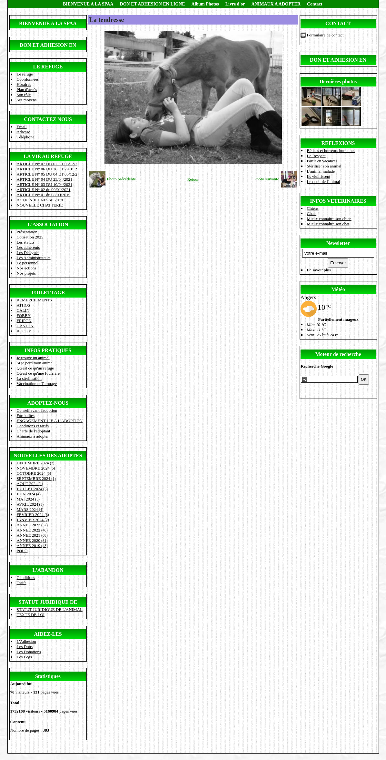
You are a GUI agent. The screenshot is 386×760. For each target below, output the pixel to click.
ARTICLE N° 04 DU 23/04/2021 (45, 179)
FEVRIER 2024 (33, 514)
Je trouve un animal (33, 357)
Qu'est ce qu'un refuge (35, 368)
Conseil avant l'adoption (37, 410)
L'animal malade (321, 171)
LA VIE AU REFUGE (48, 156)
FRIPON (24, 320)
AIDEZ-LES (48, 634)
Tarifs (21, 582)
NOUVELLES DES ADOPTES (48, 455)
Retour (193, 179)
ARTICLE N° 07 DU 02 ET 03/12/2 (47, 163)
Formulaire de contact (325, 35)
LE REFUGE (48, 66)
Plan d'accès (27, 89)
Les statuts (26, 242)
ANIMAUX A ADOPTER (276, 4)
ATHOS (23, 305)
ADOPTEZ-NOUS (47, 403)
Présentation (27, 231)
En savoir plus (319, 270)
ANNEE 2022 (32, 530)
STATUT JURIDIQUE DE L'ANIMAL (50, 609)
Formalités (26, 415)
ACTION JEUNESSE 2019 (40, 200)
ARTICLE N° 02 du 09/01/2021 (44, 189)
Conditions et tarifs (33, 425)
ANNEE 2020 (32, 540)
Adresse (23, 131)
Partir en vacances (322, 160)
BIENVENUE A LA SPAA (88, 4)
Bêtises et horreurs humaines (331, 150)
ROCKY (24, 331)
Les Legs (24, 656)
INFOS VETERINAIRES (338, 201)
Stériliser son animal (324, 166)
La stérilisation (29, 378)
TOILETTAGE (48, 292)
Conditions (26, 577)
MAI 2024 (28, 499)
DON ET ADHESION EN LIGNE (152, 4)
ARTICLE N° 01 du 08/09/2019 (44, 194)
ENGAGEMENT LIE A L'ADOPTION (50, 420)
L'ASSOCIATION (48, 224)
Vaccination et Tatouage (37, 383)
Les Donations (29, 651)
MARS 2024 (30, 509)
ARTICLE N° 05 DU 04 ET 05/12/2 (47, 174)
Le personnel (28, 262)
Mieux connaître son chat (328, 223)
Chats (312, 213)
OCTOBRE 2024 (34, 473)
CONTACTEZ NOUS (48, 119)
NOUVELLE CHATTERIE (40, 205)
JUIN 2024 (29, 493)
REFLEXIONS (338, 143)
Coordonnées (28, 79)
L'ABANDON (47, 570)
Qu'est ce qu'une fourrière (38, 373)
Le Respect (316, 155)
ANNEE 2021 (32, 535)
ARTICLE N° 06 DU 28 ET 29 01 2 (47, 169)
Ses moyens (27, 99)
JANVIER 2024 (33, 519)
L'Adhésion (26, 641)
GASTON (25, 325)
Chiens (313, 208)
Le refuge (25, 74)
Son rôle (24, 94)
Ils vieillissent (319, 176)
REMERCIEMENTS (34, 300)
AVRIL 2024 (30, 504)
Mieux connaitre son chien (329, 218)
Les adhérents (28, 247)
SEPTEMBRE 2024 (36, 478)
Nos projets (26, 273)
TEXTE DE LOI (31, 614)
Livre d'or (235, 4)
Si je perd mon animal (35, 362)
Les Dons (25, 646)
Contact (314, 4)
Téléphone (26, 137)
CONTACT (338, 23)
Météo (338, 289)
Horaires (24, 84)
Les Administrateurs (34, 257)
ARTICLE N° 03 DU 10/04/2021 (45, 184)
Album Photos (205, 4)
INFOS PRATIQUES (48, 350)
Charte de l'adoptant (33, 431)
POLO (22, 550)
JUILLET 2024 (32, 488)
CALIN (23, 310)
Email (22, 126)
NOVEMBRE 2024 (36, 468)
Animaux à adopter (33, 436)
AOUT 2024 (30, 483)
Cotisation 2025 (30, 237)
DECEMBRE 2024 (35, 463)
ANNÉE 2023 (32, 524)
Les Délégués (28, 252)
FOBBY (24, 315)
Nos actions (26, 268)
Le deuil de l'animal (323, 181)
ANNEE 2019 (32, 545)
